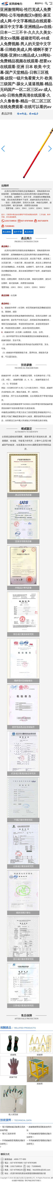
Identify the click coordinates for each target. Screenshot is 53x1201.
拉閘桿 (13, 191)
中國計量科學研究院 (23, 799)
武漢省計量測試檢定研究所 (23, 753)
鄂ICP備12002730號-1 (33, 1181)
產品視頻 (29, 232)
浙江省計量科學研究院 (23, 938)
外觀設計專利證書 (23, 567)
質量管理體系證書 (23, 520)
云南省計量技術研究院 (23, 845)
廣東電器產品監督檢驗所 (23, 706)
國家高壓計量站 (23, 892)
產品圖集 (7, 232)
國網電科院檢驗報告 (23, 660)
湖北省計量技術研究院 (23, 613)
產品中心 (39, 3)
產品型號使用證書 (23, 474)
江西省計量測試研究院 (23, 985)
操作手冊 (18, 232)
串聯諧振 (20, 1181)
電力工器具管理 (9, 1134)
